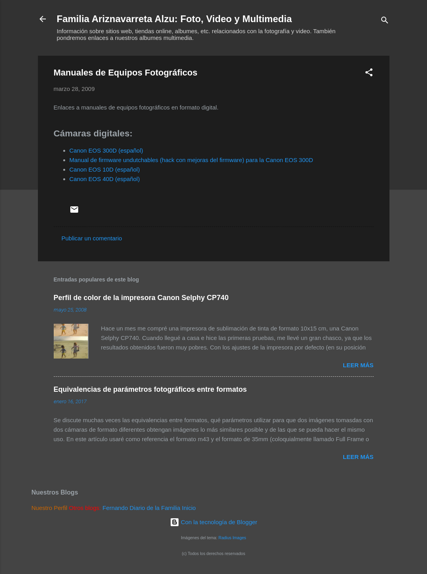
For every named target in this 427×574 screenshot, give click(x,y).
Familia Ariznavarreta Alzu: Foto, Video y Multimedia (174, 18)
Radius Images (232, 537)
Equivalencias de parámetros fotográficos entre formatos (150, 389)
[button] (369, 74)
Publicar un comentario (92, 238)
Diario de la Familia (155, 507)
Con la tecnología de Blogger (214, 522)
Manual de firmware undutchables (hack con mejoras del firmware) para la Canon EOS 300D (191, 160)
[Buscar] (384, 21)
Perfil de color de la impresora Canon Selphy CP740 (141, 298)
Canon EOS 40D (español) (105, 179)
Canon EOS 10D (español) (105, 169)
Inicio (189, 507)
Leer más (358, 365)
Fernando (115, 507)
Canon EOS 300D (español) (106, 150)
